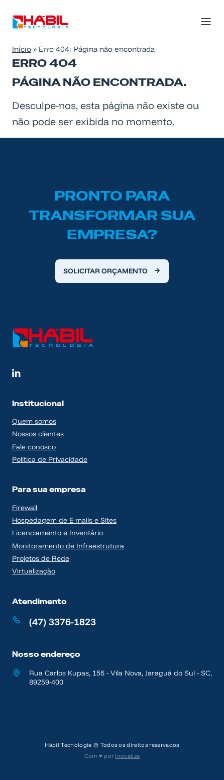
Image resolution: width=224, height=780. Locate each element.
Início (21, 49)
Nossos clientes (38, 433)
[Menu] (194, 22)
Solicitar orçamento (105, 270)
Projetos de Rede (40, 558)
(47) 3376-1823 (62, 622)
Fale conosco (34, 446)
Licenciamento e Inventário (57, 532)
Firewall (24, 507)
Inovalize (127, 755)
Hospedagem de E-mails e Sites (64, 520)
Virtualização (33, 570)
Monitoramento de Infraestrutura (68, 545)
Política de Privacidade (49, 459)
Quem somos (34, 421)
